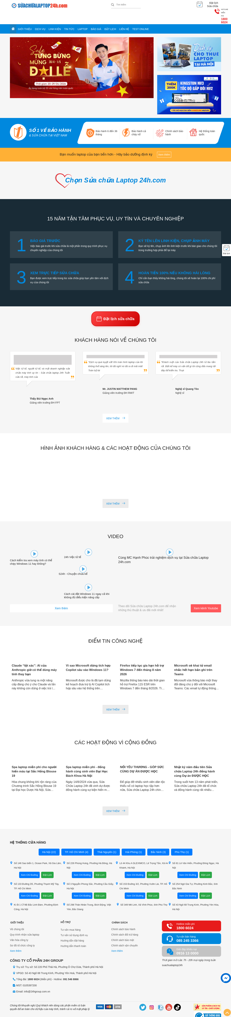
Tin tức (69, 16)
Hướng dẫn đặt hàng (72, 925)
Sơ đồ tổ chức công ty (22, 930)
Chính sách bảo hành (123, 914)
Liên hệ (124, 16)
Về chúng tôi (17, 914)
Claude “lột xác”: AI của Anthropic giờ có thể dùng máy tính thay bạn (32, 654)
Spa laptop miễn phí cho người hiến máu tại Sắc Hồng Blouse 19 (31, 756)
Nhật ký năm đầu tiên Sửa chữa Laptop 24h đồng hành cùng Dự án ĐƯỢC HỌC (196, 756)
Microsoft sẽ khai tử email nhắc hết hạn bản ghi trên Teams (194, 654)
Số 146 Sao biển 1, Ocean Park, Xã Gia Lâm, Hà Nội (36, 850)
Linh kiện (55, 16)
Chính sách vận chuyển (124, 930)
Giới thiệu (25, 16)
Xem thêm (164, 142)
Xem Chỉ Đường (29, 859)
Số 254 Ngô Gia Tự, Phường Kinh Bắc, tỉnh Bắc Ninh (193, 870)
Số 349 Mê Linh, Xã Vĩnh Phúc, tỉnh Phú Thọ (141, 889)
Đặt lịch (110, 16)
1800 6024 (210, 7)
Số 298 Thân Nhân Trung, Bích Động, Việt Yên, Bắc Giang (87, 891)
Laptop (83, 16)
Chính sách (119, 906)
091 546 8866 (71, 964)
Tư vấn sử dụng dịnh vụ (74, 919)
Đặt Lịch (47, 859)
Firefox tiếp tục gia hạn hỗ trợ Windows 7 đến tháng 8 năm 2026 (141, 654)
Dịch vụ (40, 16)
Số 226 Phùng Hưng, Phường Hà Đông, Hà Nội (87, 850)
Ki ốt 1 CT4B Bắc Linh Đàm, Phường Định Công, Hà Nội (34, 891)
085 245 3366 (187, 925)
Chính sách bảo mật (122, 925)
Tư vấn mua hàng (70, 914)
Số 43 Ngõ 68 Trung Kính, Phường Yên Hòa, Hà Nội (193, 891)
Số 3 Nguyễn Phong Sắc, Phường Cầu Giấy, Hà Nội (88, 870)
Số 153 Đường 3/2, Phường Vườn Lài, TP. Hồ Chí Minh (141, 870)
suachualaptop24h (172, 949)
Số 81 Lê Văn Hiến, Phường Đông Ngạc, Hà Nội (193, 850)
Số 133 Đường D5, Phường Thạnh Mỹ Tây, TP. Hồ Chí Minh (34, 870)
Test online (140, 16)
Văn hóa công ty (19, 925)
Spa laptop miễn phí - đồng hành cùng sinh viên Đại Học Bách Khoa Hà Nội (88, 756)
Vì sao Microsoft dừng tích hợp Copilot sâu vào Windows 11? (86, 654)
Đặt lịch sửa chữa (115, 309)
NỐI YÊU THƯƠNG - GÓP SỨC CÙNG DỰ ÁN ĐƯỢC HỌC (140, 756)
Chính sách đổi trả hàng (124, 919)
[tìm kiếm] (112, 5)
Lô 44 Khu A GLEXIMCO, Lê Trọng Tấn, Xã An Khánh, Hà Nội (142, 850)
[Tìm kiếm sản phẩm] (126, 4)
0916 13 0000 (187, 938)
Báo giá (96, 16)
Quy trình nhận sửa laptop (24, 919)
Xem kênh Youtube (206, 592)
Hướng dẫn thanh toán (73, 930)
